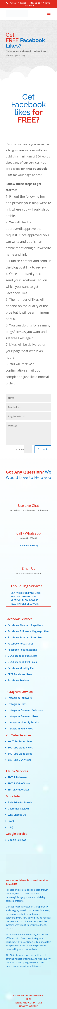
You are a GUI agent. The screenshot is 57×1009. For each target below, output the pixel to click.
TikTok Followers (18, 777)
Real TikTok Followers (25, 603)
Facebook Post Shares (20, 643)
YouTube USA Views (19, 760)
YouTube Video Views (20, 747)
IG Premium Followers (24, 600)
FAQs (11, 821)
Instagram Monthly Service (23, 722)
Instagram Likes (17, 704)
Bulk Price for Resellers (21, 802)
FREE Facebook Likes (20, 674)
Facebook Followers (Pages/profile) (28, 631)
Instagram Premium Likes (23, 716)
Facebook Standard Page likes (25, 625)
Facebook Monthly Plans (22, 668)
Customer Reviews (18, 808)
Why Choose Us (17, 814)
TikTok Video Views (19, 783)
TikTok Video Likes (18, 789)
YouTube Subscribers (20, 741)
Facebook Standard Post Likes (25, 637)
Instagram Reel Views (20, 728)
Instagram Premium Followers (25, 710)
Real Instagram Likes (23, 596)
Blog (10, 827)
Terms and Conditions (28, 1002)
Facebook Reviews (18, 680)
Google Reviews (17, 840)
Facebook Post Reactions (22, 649)
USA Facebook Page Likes (26, 592)
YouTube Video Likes (20, 753)
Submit (43, 449)
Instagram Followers (20, 698)
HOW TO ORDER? (28, 1006)
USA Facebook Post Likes (22, 662)
